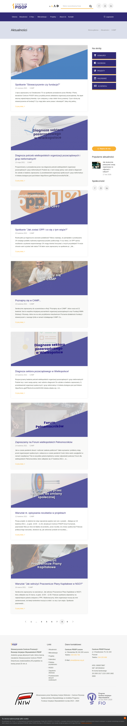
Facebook (99, 63)
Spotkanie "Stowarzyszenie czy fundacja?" (37, 84)
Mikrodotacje (42, 17)
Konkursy (100, 55)
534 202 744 (75, 655)
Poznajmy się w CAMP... (28, 300)
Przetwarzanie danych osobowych (54, 678)
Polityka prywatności (53, 663)
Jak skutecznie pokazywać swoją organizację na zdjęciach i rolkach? (109, 167)
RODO (51, 668)
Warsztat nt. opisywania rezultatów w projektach (40, 513)
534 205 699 (102, 657)
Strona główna (93, 30)
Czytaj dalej (20, 106)
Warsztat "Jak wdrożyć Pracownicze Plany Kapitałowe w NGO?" (49, 583)
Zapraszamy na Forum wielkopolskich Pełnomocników (43, 442)
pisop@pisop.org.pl (77, 660)
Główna (14, 17)
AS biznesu (100, 86)
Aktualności (23, 17)
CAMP (32, 88)
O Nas (31, 17)
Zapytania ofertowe (52, 672)
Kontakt (71, 17)
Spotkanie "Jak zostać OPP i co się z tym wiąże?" (41, 229)
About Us (63, 17)
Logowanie (108, 17)
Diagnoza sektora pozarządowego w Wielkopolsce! (42, 371)
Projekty (53, 17)
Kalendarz (100, 78)
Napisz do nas (104, 149)
